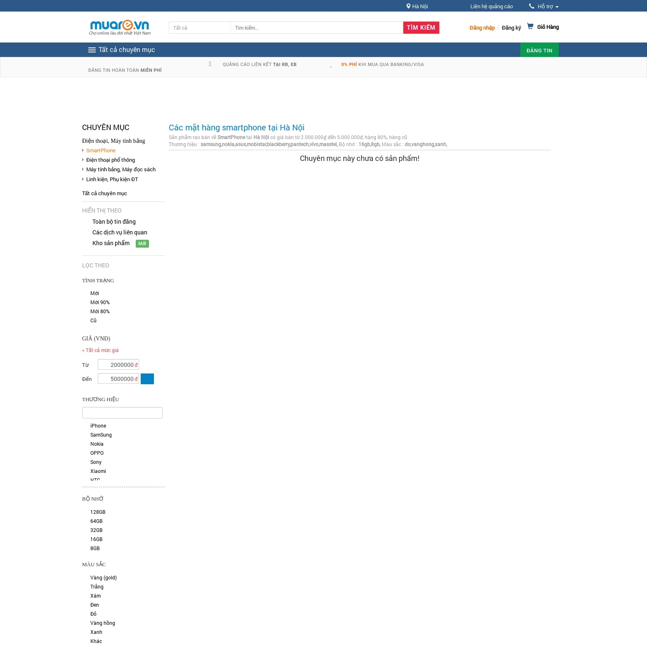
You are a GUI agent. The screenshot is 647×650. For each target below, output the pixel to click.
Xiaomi (98, 471)
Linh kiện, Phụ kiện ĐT (112, 179)
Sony (96, 462)
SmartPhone (101, 150)
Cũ (93, 320)
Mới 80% (100, 311)
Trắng (97, 586)
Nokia (97, 443)
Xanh (96, 632)
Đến (87, 379)
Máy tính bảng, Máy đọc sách (121, 169)
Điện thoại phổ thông (110, 159)
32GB (96, 530)
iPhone (98, 425)
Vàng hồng (102, 622)
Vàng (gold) (103, 577)
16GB (96, 539)
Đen (94, 604)
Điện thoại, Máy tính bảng (113, 141)
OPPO (97, 452)
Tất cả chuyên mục (104, 193)
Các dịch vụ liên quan (119, 232)
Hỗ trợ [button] (544, 6)
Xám (95, 595)
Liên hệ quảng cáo (491, 6)
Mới (94, 293)
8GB (95, 548)
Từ (85, 365)
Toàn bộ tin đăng (114, 221)
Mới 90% (100, 302)
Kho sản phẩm (111, 243)
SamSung (101, 434)
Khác (96, 641)
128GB (98, 511)
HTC (95, 480)
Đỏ (93, 613)
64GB (96, 521)
